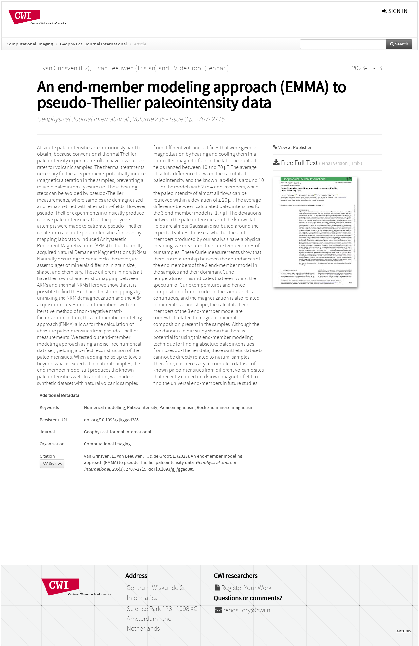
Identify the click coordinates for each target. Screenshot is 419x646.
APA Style (52, 463)
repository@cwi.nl (243, 610)
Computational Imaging (30, 44)
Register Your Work (243, 588)
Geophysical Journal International (93, 44)
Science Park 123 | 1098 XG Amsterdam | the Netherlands (162, 619)
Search (399, 44)
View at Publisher (292, 147)
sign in (395, 11)
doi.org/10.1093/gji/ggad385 (111, 419)
